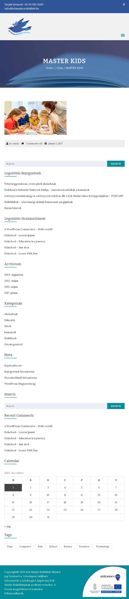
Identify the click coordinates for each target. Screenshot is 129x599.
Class (60, 67)
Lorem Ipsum (26, 235)
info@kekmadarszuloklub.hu (21, 8)
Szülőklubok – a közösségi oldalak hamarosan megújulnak (38, 202)
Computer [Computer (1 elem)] (25, 546)
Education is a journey (31, 241)
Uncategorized (13, 344)
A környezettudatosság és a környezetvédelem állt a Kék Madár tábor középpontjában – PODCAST (63, 196)
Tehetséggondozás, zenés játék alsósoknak (30, 183)
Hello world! (45, 229)
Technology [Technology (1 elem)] (102, 546)
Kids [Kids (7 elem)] (39, 546)
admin (15, 143)
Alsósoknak (10, 314)
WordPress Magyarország (19, 383)
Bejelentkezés (12, 365)
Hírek (7, 326)
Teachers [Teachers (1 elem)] (84, 546)
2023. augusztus (13, 274)
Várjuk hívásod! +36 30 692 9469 (23, 4)
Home (50, 67)
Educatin (9, 320)
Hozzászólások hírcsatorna (20, 377)
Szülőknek (10, 338)
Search (116, 163)
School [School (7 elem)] (53, 546)
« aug (7, 526)
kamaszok (10, 332)
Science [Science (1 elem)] (67, 546)
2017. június (10, 292)
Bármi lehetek (12, 208)
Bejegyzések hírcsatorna (19, 371)
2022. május (11, 280)
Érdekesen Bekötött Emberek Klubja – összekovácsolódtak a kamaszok (46, 189)
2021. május (10, 286)
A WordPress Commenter (19, 229)
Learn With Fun (27, 253)
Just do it (23, 247)
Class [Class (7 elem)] (9, 546)
